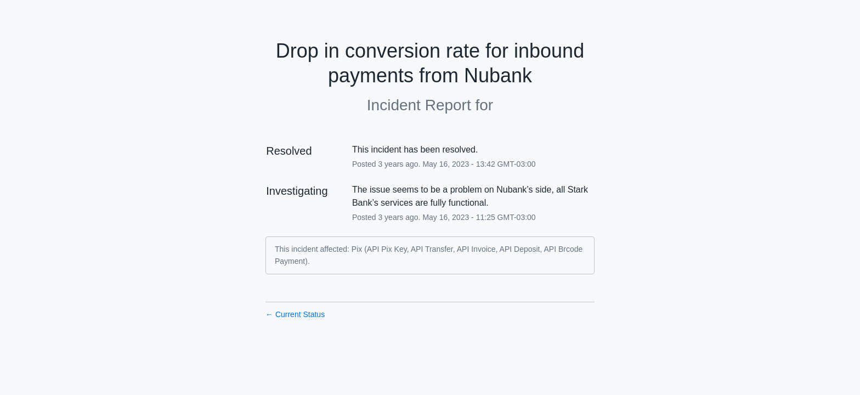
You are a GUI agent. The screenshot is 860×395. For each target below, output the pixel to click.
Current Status (295, 314)
